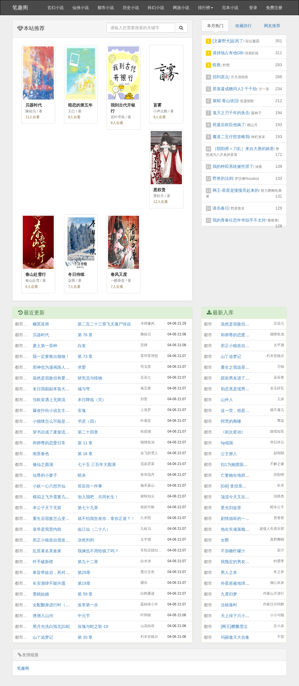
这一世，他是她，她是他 (243, 410)
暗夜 (217, 64)
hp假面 (227, 442)
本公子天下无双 (47, 507)
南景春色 (41, 453)
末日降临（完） (92, 399)
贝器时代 (41, 334)
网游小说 (181, 7)
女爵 (225, 540)
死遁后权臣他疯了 (229, 124)
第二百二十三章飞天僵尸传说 (104, 324)
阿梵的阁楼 (231, 421)
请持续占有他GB (228, 53)
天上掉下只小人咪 (237, 615)
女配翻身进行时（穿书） (55, 605)
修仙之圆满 (43, 464)
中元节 (84, 615)
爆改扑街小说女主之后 (53, 410)
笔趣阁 (20, 8)
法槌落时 (229, 605)
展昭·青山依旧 (225, 100)
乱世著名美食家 (47, 551)
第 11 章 (85, 442)
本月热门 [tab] (215, 25)
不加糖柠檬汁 (233, 551)
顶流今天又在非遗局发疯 (243, 497)
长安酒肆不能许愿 (49, 583)
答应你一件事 (90, 486)
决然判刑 (86, 540)
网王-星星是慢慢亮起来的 (236, 190)
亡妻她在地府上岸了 (239, 475)
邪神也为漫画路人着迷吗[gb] (58, 367)
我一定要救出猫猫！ (51, 356)
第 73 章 (85, 356)
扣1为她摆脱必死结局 (240, 464)
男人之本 (229, 572)
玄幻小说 (55, 7)
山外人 (227, 399)
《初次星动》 (233, 432)
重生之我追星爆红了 (239, 367)
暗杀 (82, 475)
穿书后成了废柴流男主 (53, 432)
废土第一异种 (45, 345)
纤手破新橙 (43, 561)
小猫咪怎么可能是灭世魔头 (57, 421)
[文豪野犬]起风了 (228, 41)
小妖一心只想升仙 (49, 486)
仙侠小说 (80, 7)
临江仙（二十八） (94, 529)
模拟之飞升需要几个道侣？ (57, 497)
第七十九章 (88, 507)
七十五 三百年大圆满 (97, 464)
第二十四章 (88, 432)
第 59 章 (85, 594)
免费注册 (274, 7)
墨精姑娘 (41, 594)
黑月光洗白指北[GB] (51, 626)
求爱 (82, 367)
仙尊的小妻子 (45, 475)
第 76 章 (85, 334)
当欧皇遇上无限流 (49, 399)
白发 (82, 345)
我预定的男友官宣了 (239, 561)
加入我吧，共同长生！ (98, 497)
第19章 (84, 583)
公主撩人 (229, 453)
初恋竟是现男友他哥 (239, 388)
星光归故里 (231, 507)
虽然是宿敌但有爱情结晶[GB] (59, 378)
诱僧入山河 (43, 615)
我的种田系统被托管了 (233, 166)
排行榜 (205, 7)
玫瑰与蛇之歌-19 (93, 626)
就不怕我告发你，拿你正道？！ (106, 518)
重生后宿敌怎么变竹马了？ (57, 518)
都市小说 (106, 7)
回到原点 (221, 76)
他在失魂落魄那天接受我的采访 (249, 529)
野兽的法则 (223, 178)
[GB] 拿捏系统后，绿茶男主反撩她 (252, 486)
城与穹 (84, 388)
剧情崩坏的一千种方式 (241, 518)
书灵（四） (88, 421)
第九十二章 (88, 561)
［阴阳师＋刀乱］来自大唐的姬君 (243, 148)
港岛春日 (221, 208)
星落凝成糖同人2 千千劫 (235, 88)
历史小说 (131, 7)
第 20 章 (85, 637)
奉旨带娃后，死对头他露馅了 (59, 572)
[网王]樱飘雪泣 (234, 626)
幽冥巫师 (41, 324)
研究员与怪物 (90, 378)
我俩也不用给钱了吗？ (98, 551)
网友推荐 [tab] (272, 25)
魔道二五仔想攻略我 (231, 136)
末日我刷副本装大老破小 (55, 388)
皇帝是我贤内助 (47, 529)
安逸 (82, 410)
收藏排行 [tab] (243, 25)
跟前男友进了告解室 (239, 378)
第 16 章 (85, 453)
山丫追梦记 (43, 637)
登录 (253, 7)
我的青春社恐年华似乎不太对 (239, 220)
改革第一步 (88, 605)
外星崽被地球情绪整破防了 (245, 583)
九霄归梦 (229, 594)
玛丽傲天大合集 (235, 637)
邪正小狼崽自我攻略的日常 (57, 540)
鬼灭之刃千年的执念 (231, 112)
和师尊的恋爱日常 (49, 442)
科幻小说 (156, 7)
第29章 (84, 572)
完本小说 (230, 7)
